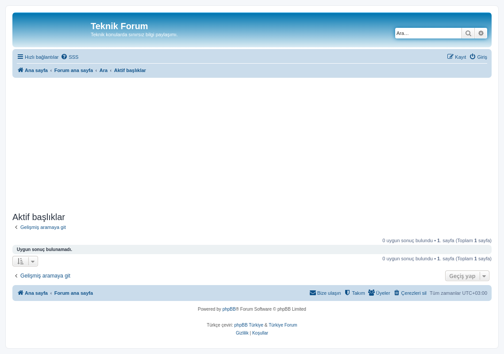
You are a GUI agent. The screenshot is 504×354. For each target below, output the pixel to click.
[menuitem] (69, 57)
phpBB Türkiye (249, 325)
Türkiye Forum (283, 325)
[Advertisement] (252, 143)
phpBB (229, 309)
